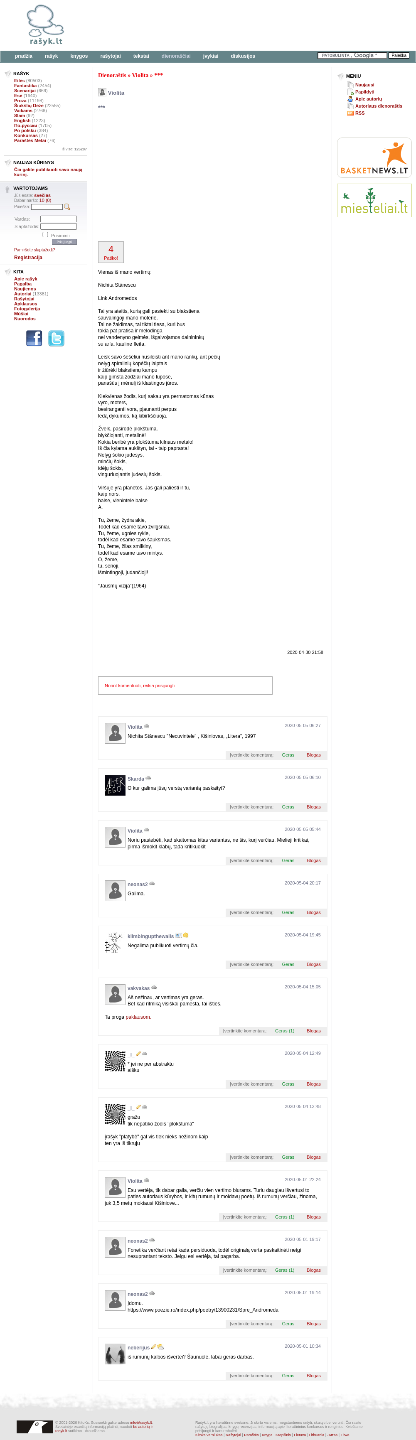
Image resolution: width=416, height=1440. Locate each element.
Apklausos (25, 303)
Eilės (19, 80)
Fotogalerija (27, 308)
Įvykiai (211, 56)
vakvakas (139, 988)
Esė (18, 95)
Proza (20, 100)
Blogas (314, 754)
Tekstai (141, 56)
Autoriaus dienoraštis (378, 105)
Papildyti (364, 91)
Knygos (79, 56)
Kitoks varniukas (209, 1435)
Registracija (28, 257)
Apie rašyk (25, 278)
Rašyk (51, 56)
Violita (140, 75)
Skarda (136, 779)
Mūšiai (21, 313)
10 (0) (45, 200)
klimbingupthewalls (151, 936)
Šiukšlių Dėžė (29, 105)
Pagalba (23, 283)
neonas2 (138, 884)
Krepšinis (283, 1435)
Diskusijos (243, 56)
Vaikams (23, 110)
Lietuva (300, 1435)
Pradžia (23, 56)
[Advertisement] (187, 177)
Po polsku (25, 130)
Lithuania (317, 1435)
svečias (42, 195)
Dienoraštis (112, 75)
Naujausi (364, 84)
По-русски (25, 125)
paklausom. (138, 1017)
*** (158, 75)
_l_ (131, 1055)
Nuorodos (25, 318)
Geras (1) (284, 1030)
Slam (19, 115)
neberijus (139, 1348)
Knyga (267, 1435)
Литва (332, 1435)
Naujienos (25, 288)
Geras (288, 754)
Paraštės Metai (30, 140)
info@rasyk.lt (141, 1422)
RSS (360, 113)
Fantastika (25, 85)
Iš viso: (74, 149)
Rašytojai (110, 56)
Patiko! (111, 252)
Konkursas (26, 135)
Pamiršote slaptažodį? (34, 250)
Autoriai (23, 293)
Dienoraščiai (176, 56)
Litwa (345, 1435)
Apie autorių (368, 98)
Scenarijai (25, 90)
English (22, 120)
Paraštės (251, 1435)
